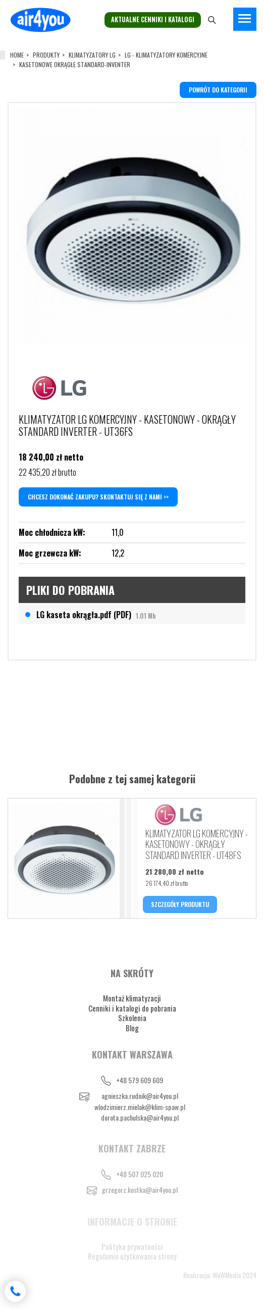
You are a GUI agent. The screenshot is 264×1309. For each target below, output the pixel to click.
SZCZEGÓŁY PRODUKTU (180, 904)
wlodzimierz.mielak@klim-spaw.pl (139, 1106)
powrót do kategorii (218, 89)
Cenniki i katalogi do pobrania (132, 1008)
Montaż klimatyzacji (132, 997)
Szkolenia (132, 1017)
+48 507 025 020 (139, 1174)
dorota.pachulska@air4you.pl (140, 1117)
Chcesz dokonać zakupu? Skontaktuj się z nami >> (98, 496)
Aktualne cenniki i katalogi (152, 19)
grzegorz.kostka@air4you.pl (140, 1189)
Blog (132, 1027)
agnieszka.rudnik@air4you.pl (139, 1095)
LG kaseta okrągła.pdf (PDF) (96, 615)
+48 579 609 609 (139, 1080)
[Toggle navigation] (244, 19)
